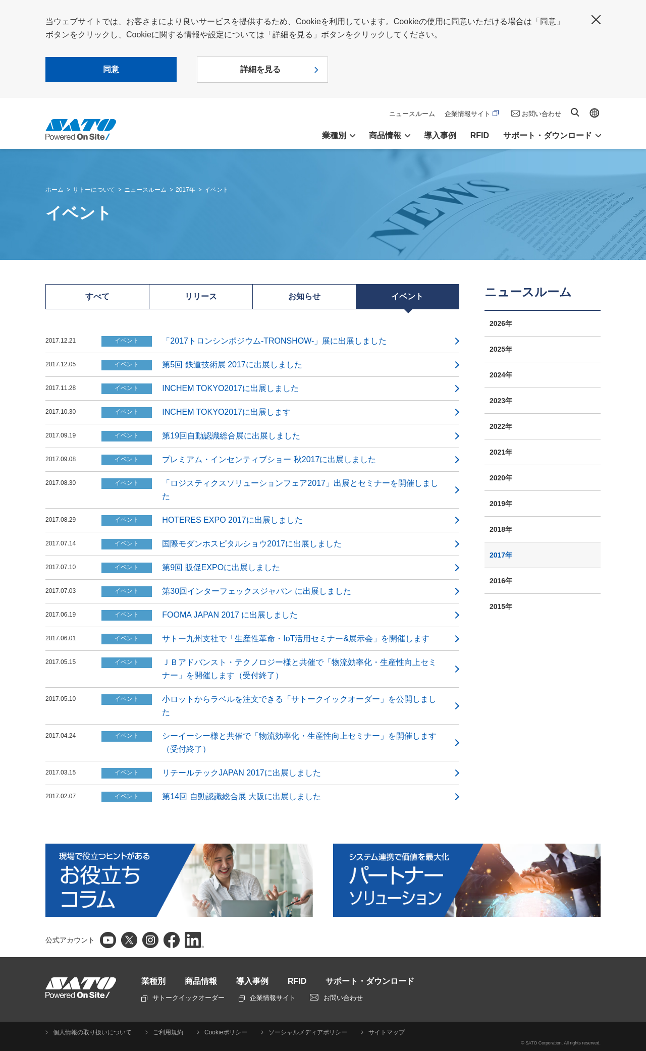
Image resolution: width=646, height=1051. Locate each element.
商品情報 (201, 981)
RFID (479, 135)
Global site (594, 113)
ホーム (54, 189)
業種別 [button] (334, 135)
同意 (111, 69)
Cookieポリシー (225, 1032)
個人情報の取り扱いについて (92, 1032)
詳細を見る (260, 69)
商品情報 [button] (385, 135)
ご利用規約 (168, 1032)
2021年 (501, 452)
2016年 (501, 581)
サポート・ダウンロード (370, 981)
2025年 (501, 349)
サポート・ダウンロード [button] (547, 135)
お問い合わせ (541, 114)
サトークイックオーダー (183, 998)
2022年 (501, 426)
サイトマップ (386, 1032)
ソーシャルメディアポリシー (307, 1032)
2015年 (501, 606)
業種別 (153, 981)
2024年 (501, 375)
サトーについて (94, 189)
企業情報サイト (472, 114)
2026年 (501, 323)
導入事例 (440, 135)
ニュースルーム (412, 114)
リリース (201, 296)
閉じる (596, 19)
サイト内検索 (575, 112)
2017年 (185, 189)
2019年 (501, 504)
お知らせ (304, 296)
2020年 (501, 478)
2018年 (501, 529)
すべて (97, 296)
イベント (216, 189)
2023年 (501, 401)
